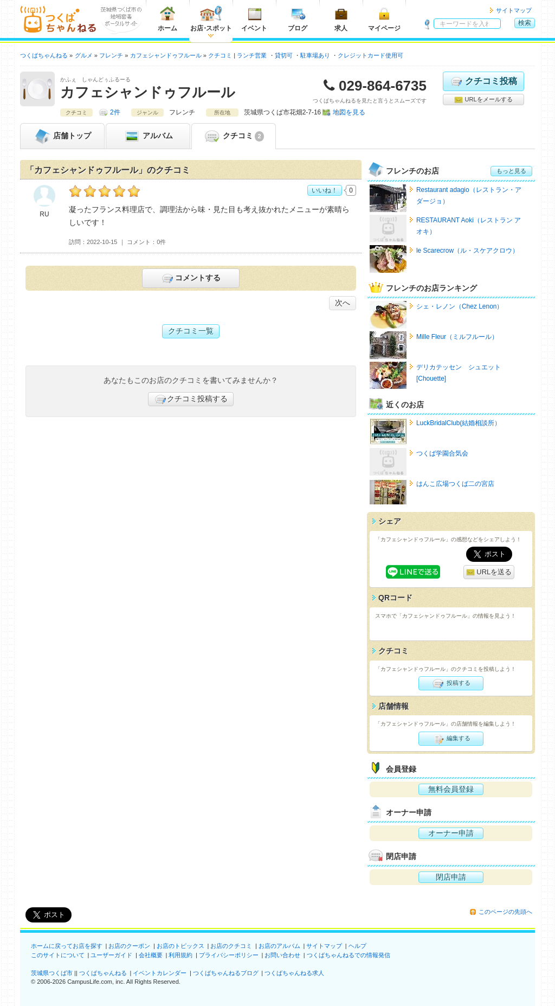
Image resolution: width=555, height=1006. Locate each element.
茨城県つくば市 (52, 973)
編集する (450, 738)
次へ (342, 302)
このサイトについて (58, 955)
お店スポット (211, 18)
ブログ (297, 18)
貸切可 (284, 55)
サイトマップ (514, 10)
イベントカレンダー (159, 973)
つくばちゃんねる (103, 973)
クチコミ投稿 (483, 81)
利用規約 (180, 955)
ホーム (167, 18)
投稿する (450, 683)
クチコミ (233, 136)
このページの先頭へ (505, 911)
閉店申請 (451, 877)
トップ (62, 136)
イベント (254, 18)
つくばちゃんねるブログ (226, 973)
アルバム (148, 136)
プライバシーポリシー (229, 955)
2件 (115, 112)
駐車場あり (315, 55)
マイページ (384, 18)
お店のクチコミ (231, 946)
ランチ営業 (252, 55)
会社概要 (151, 955)
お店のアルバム (279, 946)
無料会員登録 (451, 789)
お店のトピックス (180, 946)
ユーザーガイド (111, 955)
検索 (524, 23)
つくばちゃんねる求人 (294, 973)
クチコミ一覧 (191, 330)
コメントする (190, 278)
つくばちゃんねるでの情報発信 (348, 955)
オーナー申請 (451, 833)
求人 (341, 18)
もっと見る (511, 171)
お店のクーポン (129, 946)
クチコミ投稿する (191, 399)
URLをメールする (483, 99)
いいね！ (325, 190)
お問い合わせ (282, 955)
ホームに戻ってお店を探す (66, 946)
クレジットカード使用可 (370, 55)
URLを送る (489, 572)
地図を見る (349, 112)
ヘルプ (357, 946)
